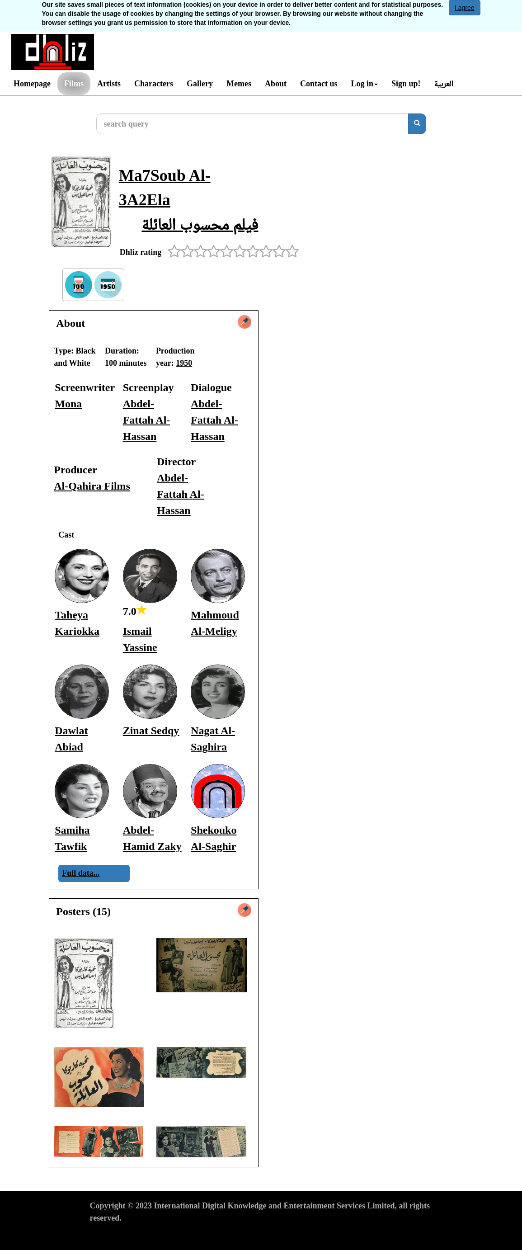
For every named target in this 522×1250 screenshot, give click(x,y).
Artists (109, 83)
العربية (443, 83)
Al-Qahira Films (92, 486)
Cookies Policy (220, 1234)
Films (74, 83)
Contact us (319, 83)
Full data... (80, 872)
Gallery (200, 83)
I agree (465, 7)
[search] (417, 123)
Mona (68, 404)
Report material (278, 1234)
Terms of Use (112, 1234)
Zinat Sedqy (151, 730)
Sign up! (406, 83)
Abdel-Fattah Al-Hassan (146, 420)
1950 (184, 363)
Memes (238, 83)
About (276, 83)
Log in (364, 83)
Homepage (32, 83)
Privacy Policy (165, 1234)
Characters (153, 83)
